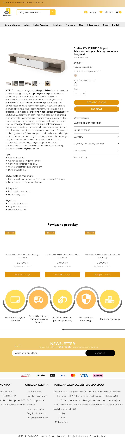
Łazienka (61, 436)
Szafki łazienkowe (62, 408)
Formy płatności (35, 408)
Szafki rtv (61, 400)
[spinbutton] (79, 93)
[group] (62, 254)
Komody (61, 395)
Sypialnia (94, 436)
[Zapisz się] (100, 353)
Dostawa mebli (35, 391)
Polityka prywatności (37, 417)
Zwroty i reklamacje (37, 395)
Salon (52, 436)
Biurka (62, 417)
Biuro (104, 436)
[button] (118, 12)
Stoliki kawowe (61, 404)
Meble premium (62, 391)
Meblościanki (61, 421)
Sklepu (41, 413)
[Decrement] (75, 93)
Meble (44, 436)
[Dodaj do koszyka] (22, 274)
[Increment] (83, 93)
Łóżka (62, 413)
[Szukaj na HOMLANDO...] (31, 12)
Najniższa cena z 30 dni (83, 67)
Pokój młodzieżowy (78, 436)
